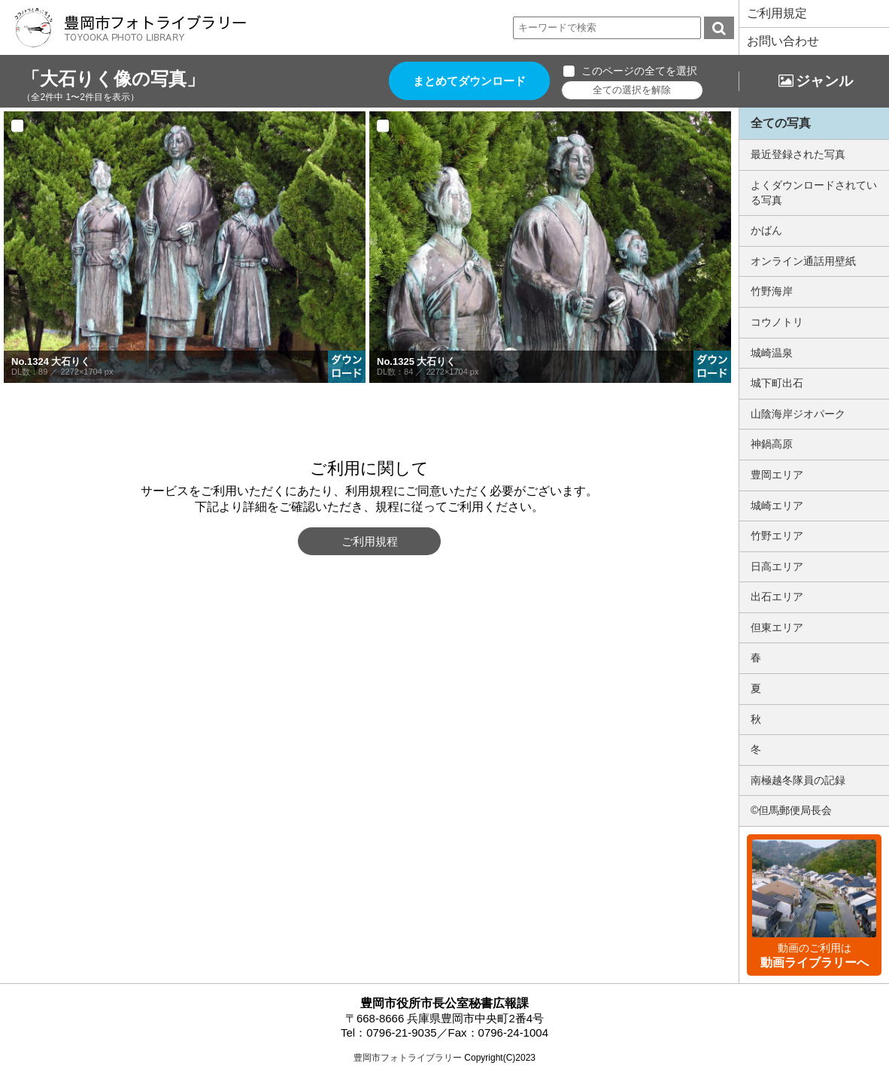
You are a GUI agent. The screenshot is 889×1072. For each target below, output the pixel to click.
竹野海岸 (772, 291)
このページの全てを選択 (639, 71)
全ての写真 (781, 123)
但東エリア (777, 627)
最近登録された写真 (798, 154)
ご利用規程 (369, 541)
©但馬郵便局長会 (791, 810)
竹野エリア (777, 536)
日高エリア (777, 566)
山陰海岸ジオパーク (798, 414)
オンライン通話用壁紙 (803, 261)
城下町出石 (777, 383)
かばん (766, 230)
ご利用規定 (777, 13)
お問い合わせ (783, 41)
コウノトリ (777, 322)
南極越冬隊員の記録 (798, 780)
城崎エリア (777, 506)
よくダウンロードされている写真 (814, 192)
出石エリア (777, 597)
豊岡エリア (777, 475)
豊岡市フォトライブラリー (407, 1057)
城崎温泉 (772, 353)
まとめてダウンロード (469, 80)
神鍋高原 (772, 444)
